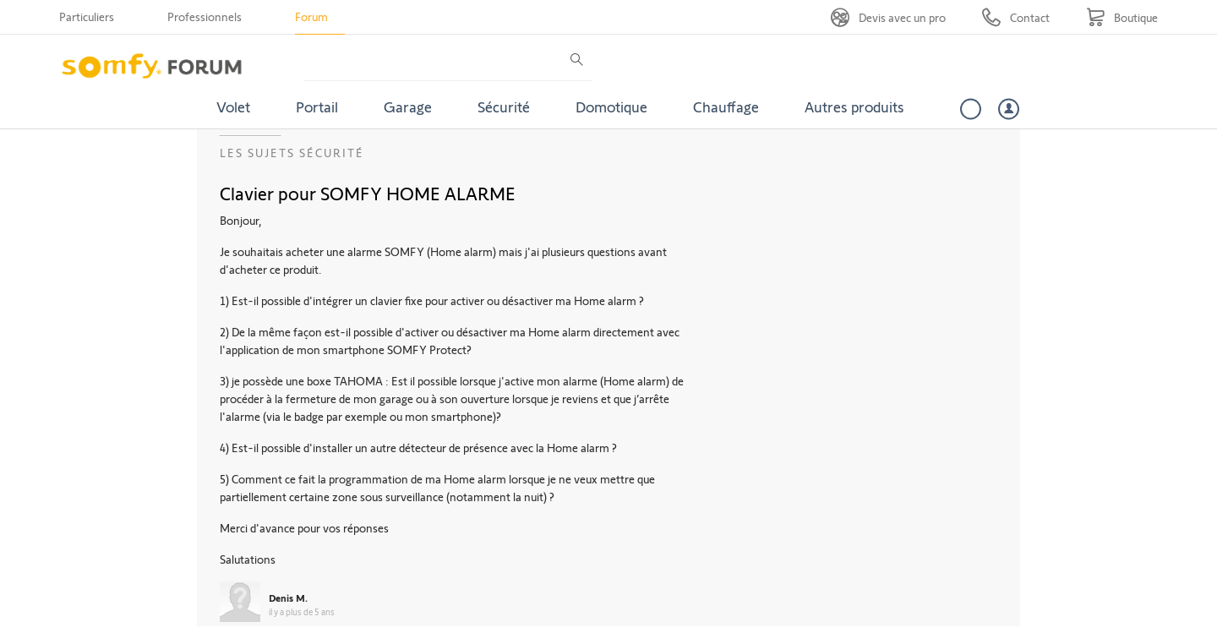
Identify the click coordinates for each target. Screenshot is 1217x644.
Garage (408, 106)
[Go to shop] (1122, 17)
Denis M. (288, 597)
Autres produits (854, 106)
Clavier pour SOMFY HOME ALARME (368, 193)
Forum (311, 16)
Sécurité (504, 106)
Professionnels (204, 16)
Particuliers (86, 16)
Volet (233, 106)
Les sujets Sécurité (292, 152)
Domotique (611, 106)
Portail (317, 106)
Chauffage (726, 106)
